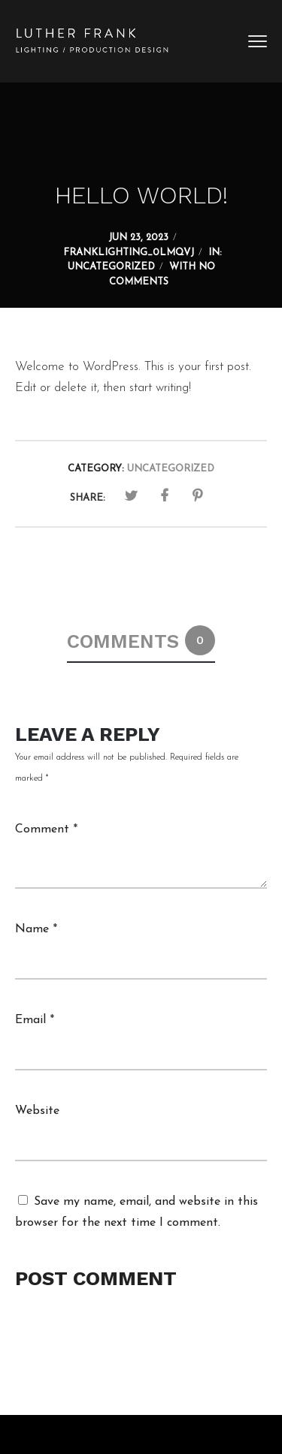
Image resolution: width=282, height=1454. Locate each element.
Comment (46, 829)
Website (37, 1111)
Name (36, 929)
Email (34, 1020)
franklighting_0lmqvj (128, 252)
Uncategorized (111, 267)
